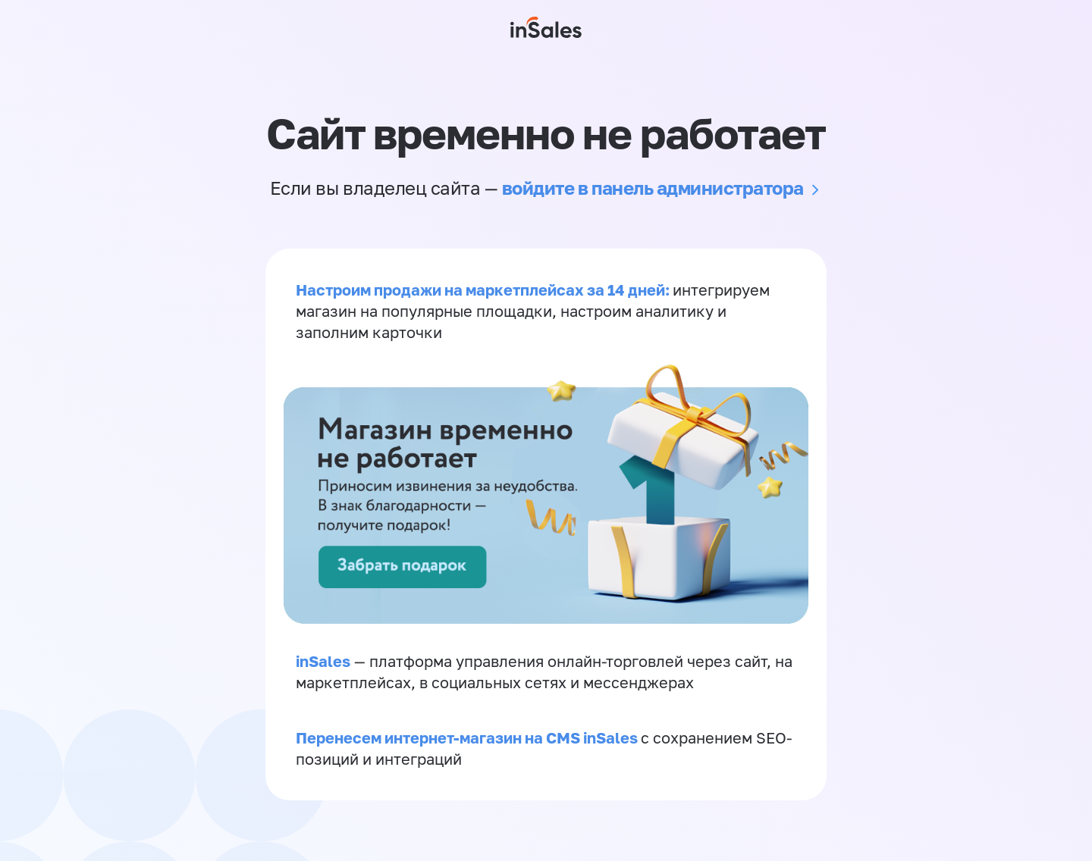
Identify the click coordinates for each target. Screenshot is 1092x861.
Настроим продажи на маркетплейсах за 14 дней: (484, 289)
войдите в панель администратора (653, 188)
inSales (323, 661)
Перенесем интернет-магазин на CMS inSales (468, 737)
